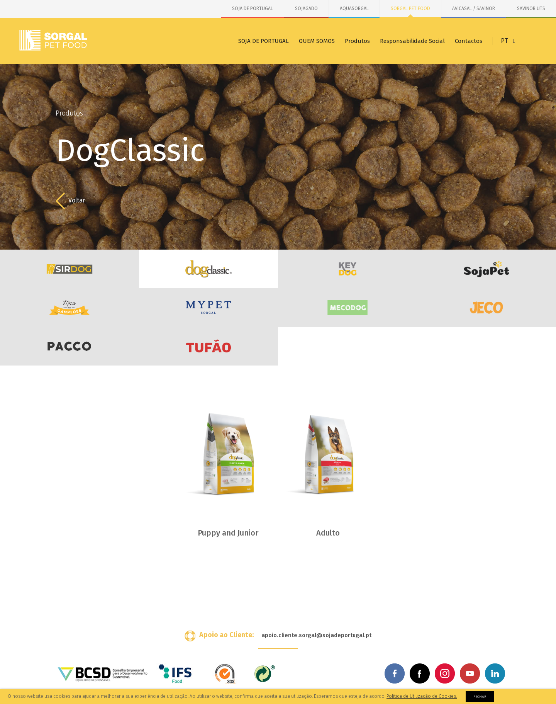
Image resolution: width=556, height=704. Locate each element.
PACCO (69, 346)
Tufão (208, 346)
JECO (486, 307)
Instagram (445, 673)
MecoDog (347, 307)
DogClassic (208, 269)
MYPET (208, 307)
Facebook (395, 673)
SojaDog (486, 269)
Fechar (479, 696)
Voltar (70, 200)
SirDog (69, 269)
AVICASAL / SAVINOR (473, 8)
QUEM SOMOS (317, 40)
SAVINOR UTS (531, 8)
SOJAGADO (306, 8)
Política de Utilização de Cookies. (421, 696)
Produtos (357, 40)
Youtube (470, 673)
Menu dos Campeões (69, 307)
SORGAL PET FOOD (410, 8)
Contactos (468, 40)
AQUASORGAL (354, 8)
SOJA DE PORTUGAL (252, 8)
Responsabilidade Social (412, 40)
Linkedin (495, 673)
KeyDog (347, 269)
